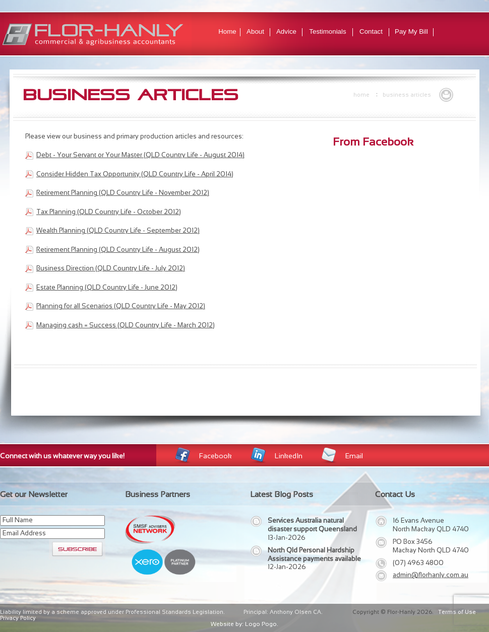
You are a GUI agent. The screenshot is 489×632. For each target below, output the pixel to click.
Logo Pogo (261, 623)
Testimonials (327, 31)
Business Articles (407, 95)
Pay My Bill (411, 31)
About (255, 31)
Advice (286, 31)
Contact (371, 31)
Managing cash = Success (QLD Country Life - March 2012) (125, 325)
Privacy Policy (18, 618)
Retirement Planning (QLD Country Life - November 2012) (122, 192)
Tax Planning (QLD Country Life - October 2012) (108, 212)
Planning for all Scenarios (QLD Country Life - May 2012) (120, 306)
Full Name (18, 520)
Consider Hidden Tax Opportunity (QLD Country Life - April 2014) (134, 174)
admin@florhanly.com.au (430, 575)
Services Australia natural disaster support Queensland (312, 525)
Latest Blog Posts (281, 494)
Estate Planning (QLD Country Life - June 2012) (106, 287)
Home (227, 31)
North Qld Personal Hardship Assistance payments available (314, 554)
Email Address (24, 533)
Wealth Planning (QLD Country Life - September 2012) (118, 230)
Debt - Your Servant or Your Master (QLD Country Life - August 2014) (140, 155)
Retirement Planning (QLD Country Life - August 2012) (118, 249)
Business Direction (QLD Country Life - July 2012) (110, 268)
